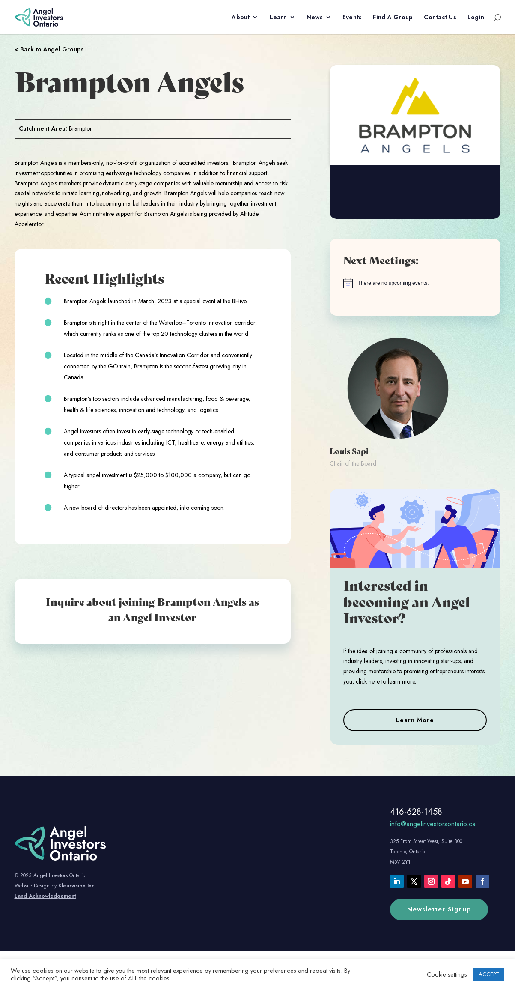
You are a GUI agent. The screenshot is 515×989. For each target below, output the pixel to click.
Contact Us (440, 17)
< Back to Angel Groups (49, 49)
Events (352, 17)
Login (475, 17)
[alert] (415, 283)
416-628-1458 (416, 812)
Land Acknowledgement (45, 896)
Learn (278, 17)
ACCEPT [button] (489, 974)
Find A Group (393, 17)
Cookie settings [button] (447, 974)
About (241, 17)
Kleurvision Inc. (77, 886)
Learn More (415, 720)
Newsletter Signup (439, 909)
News (315, 17)
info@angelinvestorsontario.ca (433, 824)
